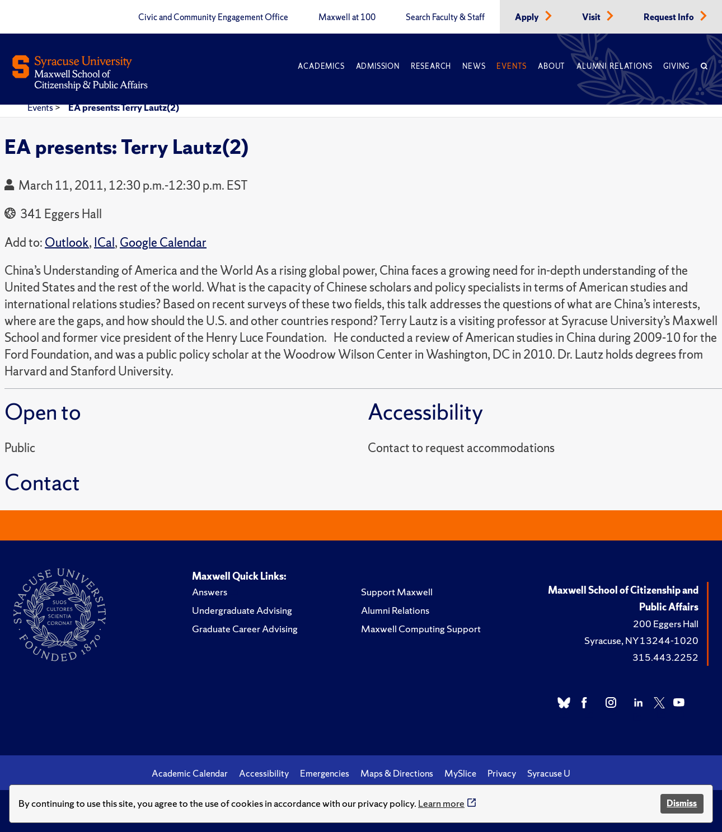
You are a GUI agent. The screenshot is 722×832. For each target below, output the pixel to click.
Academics (321, 66)
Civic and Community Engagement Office (213, 17)
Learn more (441, 803)
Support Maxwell (397, 591)
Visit (592, 17)
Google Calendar (163, 242)
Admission (378, 66)
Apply (528, 17)
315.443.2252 (665, 657)
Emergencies (324, 773)
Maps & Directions (396, 773)
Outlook (67, 242)
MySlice (460, 773)
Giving (676, 66)
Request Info (670, 17)
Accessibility (264, 773)
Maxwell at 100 (347, 17)
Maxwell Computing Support (421, 628)
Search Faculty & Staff (445, 17)
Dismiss (682, 803)
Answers (209, 591)
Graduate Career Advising (245, 628)
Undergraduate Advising (242, 610)
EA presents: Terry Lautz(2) (123, 107)
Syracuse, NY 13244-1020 (641, 640)
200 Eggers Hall (665, 623)
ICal (104, 242)
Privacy (501, 773)
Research (431, 66)
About (551, 66)
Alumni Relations (614, 66)
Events (511, 66)
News (473, 66)
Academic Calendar (190, 773)
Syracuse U (548, 773)
